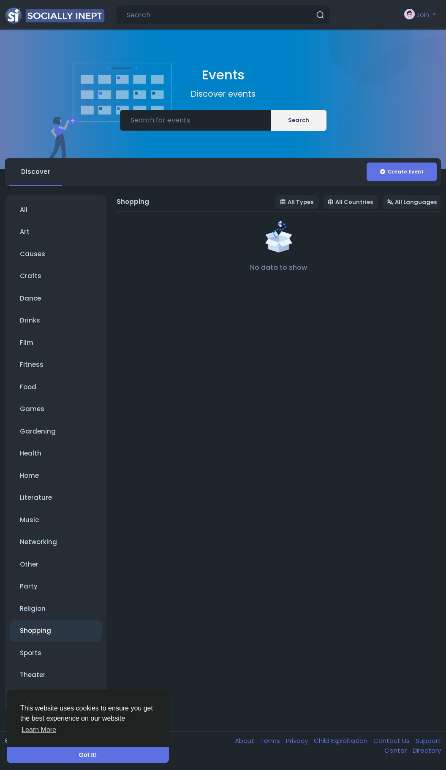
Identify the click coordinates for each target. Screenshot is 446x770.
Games (32, 408)
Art (25, 231)
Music (29, 519)
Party (29, 586)
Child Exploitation (341, 740)
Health (30, 453)
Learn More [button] (39, 729)
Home (29, 475)
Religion (33, 608)
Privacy (298, 740)
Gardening (38, 431)
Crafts (30, 275)
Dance (30, 298)
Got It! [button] (88, 754)
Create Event (401, 171)
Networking (38, 541)
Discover (35, 171)
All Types (296, 202)
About (245, 740)
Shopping (35, 630)
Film (26, 342)
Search (298, 120)
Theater (33, 674)
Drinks (30, 320)
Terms (271, 740)
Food (28, 386)
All (23, 209)
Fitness (32, 364)
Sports (30, 652)
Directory (427, 750)
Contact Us (392, 740)
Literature (36, 497)
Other (29, 564)
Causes (32, 253)
